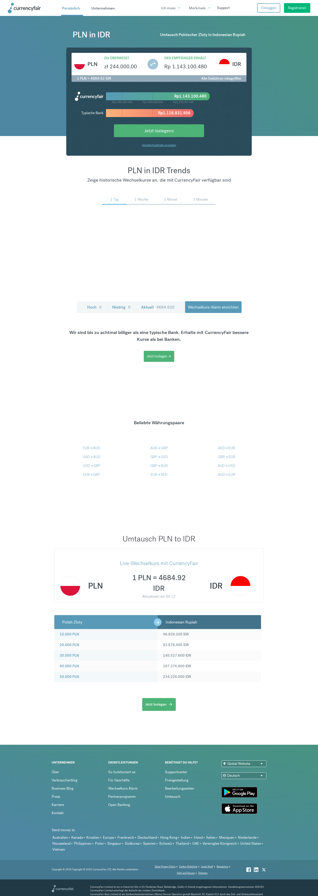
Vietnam (58, 849)
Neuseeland (61, 843)
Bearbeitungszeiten (179, 788)
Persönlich (71, 8)
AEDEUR (226, 448)
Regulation (222, 866)
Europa (108, 837)
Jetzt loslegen (159, 356)
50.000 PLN (69, 676)
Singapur (114, 843)
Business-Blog (62, 788)
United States (250, 843)
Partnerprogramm (122, 796)
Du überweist (116, 58)
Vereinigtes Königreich (220, 843)
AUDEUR (226, 474)
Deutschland (147, 837)
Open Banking (119, 804)
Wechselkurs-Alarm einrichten (213, 307)
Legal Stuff (207, 866)
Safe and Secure (186, 873)
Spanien (149, 843)
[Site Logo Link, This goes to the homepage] (33, 8)
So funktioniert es (121, 772)
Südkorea (132, 843)
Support (223, 8)
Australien (60, 837)
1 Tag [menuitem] (114, 199)
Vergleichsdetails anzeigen (159, 145)
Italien (211, 837)
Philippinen (82, 843)
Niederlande (247, 837)
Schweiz (165, 843)
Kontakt (58, 813)
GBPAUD (159, 465)
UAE (195, 843)
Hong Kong (168, 837)
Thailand (182, 843)
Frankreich (125, 837)
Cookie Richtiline (188, 866)
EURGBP (91, 474)
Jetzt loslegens (159, 131)
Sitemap (202, 873)
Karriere (58, 804)
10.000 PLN (69, 634)
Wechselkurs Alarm (123, 788)
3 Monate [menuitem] (200, 199)
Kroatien (92, 837)
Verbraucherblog (64, 780)
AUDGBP (159, 448)
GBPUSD (159, 457)
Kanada (77, 837)
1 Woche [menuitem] (141, 199)
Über (55, 772)
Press (56, 796)
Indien (185, 837)
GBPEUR (226, 457)
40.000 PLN (69, 666)
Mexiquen (226, 837)
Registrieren (297, 8)
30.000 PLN (69, 655)
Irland (198, 837)
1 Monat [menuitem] (170, 199)
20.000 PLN (69, 645)
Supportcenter (176, 772)
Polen (99, 843)
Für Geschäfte (119, 780)
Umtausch (172, 796)
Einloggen (268, 8)
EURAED (159, 474)
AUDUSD (226, 465)
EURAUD (91, 448)
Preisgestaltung (176, 780)
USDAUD (91, 457)
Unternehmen (103, 8)
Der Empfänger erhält (185, 58)
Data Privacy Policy (165, 866)
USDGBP (91, 465)
